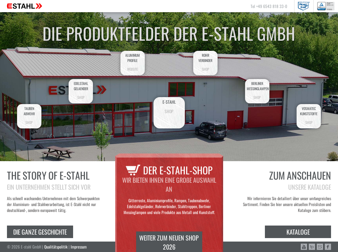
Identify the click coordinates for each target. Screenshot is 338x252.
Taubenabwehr (29, 115)
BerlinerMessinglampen (258, 90)
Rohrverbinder (205, 62)
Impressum (79, 247)
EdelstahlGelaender (80, 90)
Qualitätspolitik (56, 247)
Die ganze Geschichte (40, 231)
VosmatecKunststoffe (308, 115)
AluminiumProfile (132, 62)
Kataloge (298, 231)
